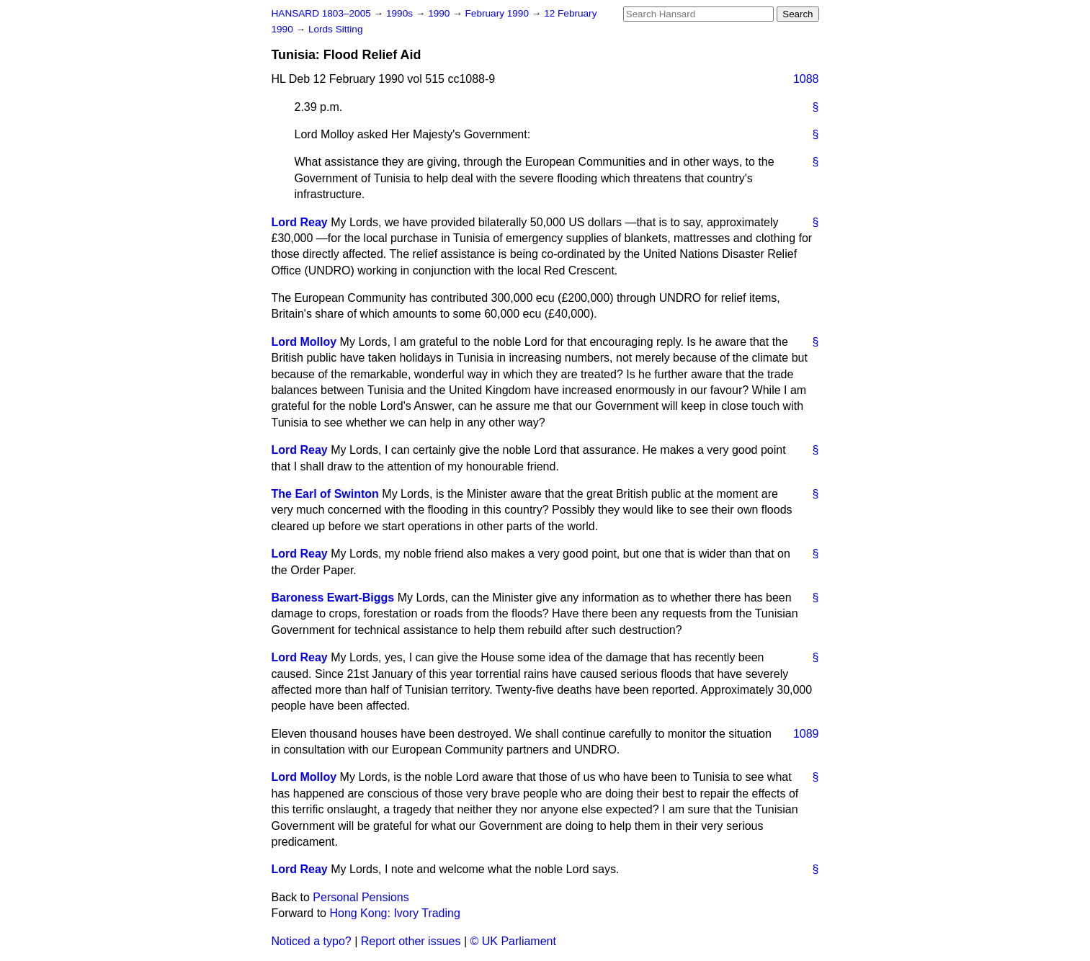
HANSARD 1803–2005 (321, 13)
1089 (806, 734)
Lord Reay (300, 222)
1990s (401, 13)
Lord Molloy (304, 342)
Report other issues (411, 941)
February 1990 (498, 13)
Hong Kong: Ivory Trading (394, 913)
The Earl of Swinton (325, 494)
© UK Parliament (513, 941)
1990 (440, 13)
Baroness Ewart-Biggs (333, 597)
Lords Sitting (335, 29)
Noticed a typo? (312, 941)
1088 (806, 79)
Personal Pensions (360, 897)
